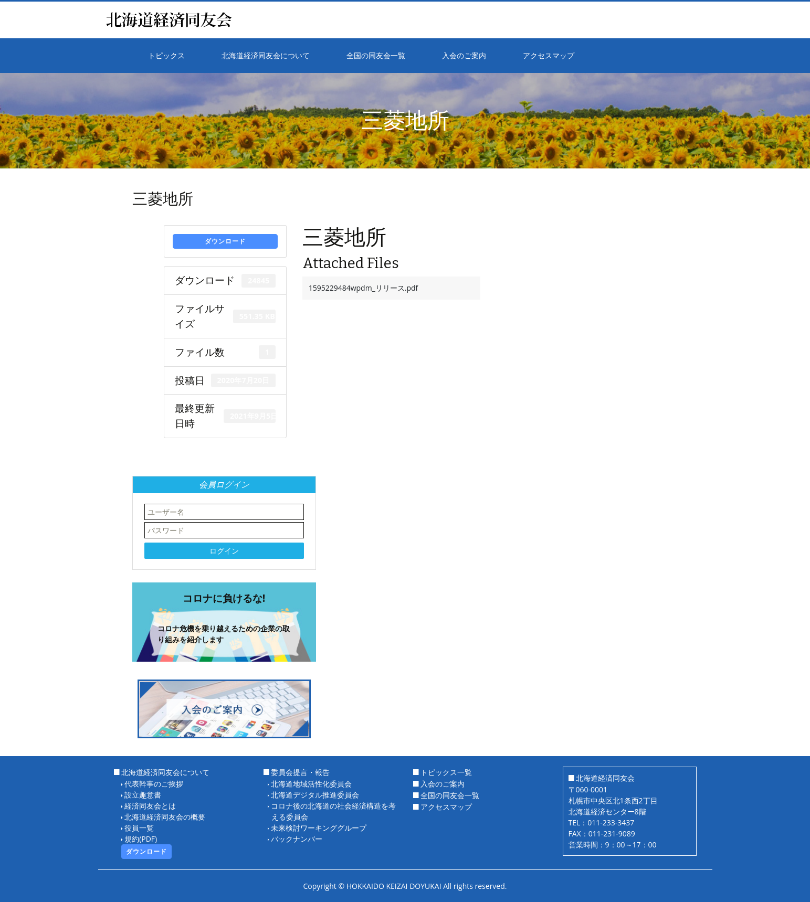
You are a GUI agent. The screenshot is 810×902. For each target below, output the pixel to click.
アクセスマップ (446, 807)
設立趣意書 (142, 795)
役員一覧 (139, 828)
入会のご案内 (442, 784)
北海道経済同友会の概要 (164, 817)
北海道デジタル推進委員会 (315, 795)
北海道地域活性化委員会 (311, 784)
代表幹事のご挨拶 (153, 784)
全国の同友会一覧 (449, 795)
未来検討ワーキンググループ (318, 828)
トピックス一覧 (446, 772)
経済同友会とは (150, 806)
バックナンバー (296, 839)
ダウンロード (225, 241)
